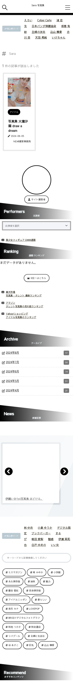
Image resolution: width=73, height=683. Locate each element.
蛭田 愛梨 (37, 539)
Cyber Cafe (44, 20)
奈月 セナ (13, 608)
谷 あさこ (13, 645)
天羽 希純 (41, 37)
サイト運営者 (36, 199)
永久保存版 (14, 581)
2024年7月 (37, 362)
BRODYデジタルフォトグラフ (24, 617)
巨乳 (31, 645)
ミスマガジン (15, 572)
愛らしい (42, 599)
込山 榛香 (56, 32)
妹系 (33, 581)
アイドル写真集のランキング (21, 317)
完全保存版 (35, 590)
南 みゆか (38, 572)
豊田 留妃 (13, 590)
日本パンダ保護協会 (44, 26)
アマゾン (10, 302)
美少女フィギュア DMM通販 (21, 239)
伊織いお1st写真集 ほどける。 (24, 499)
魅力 (48, 581)
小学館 (57, 572)
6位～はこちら (36, 278)
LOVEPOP (34, 608)
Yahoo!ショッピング (17, 313)
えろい (28, 20)
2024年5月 (37, 381)
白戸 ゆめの (39, 545)
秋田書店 (36, 626)
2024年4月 (37, 390)
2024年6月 (37, 371)
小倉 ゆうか (45, 527)
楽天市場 (10, 291)
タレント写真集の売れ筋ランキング (24, 306)
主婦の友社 (38, 32)
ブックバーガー (41, 533)
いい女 (55, 545)
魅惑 (51, 539)
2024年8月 (37, 353)
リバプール (14, 636)
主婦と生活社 (38, 636)
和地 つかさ (14, 626)
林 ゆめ (28, 527)
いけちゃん (58, 37)
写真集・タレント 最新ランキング (24, 295)
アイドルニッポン (17, 599)
